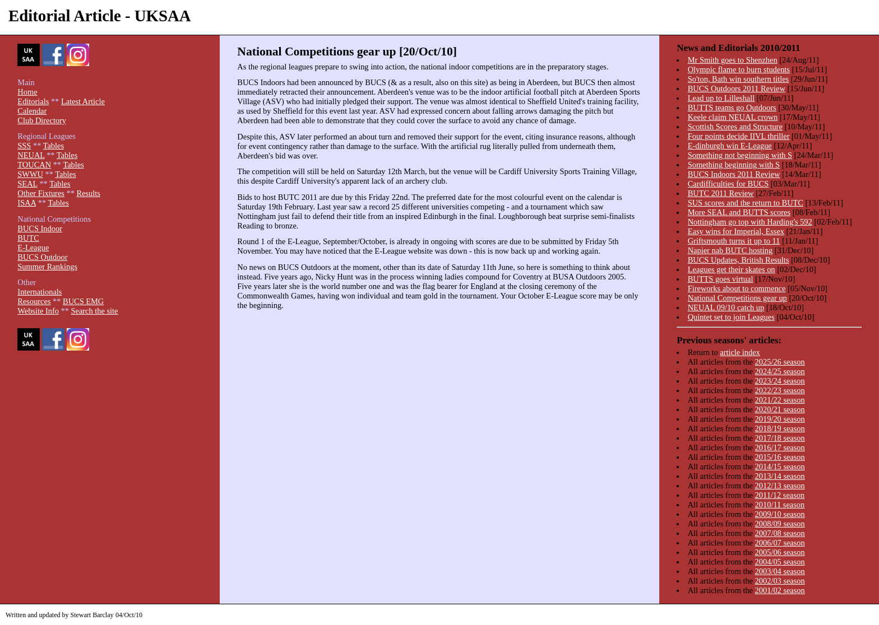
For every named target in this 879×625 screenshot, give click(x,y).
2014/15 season (780, 466)
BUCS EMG (83, 301)
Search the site (94, 310)
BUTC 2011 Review (721, 193)
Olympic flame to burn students (739, 69)
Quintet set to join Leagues (731, 316)
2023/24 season (780, 380)
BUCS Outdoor (42, 257)
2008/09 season (780, 523)
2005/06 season (780, 552)
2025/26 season (780, 361)
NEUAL (30, 155)
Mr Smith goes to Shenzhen (733, 59)
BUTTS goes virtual (720, 278)
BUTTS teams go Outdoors (732, 107)
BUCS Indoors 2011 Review (734, 174)
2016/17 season (780, 447)
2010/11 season (780, 504)
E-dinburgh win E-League (730, 145)
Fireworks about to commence (737, 288)
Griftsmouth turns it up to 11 (734, 240)
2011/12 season (780, 495)
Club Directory (41, 120)
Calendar (32, 110)
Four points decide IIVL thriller (739, 136)
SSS (24, 145)
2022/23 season (780, 390)
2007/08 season (780, 533)
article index (740, 352)
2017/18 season (780, 437)
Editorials (33, 101)
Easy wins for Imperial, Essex (736, 231)
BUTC (28, 238)
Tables (53, 145)
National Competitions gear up (737, 297)
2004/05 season (780, 561)
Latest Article (83, 101)
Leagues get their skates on (731, 269)
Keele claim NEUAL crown (733, 117)
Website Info (38, 310)
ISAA (26, 202)
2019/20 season (780, 418)
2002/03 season (780, 580)
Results (88, 193)
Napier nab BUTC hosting (730, 250)
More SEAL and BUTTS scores (739, 212)
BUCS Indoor (39, 228)
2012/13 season (780, 485)
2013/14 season (780, 476)
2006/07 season (780, 542)
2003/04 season (780, 571)
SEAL (27, 183)
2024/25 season (780, 371)
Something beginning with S (734, 164)
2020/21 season (780, 409)
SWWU (30, 174)
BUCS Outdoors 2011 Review (736, 88)
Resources (33, 301)
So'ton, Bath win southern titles (738, 78)
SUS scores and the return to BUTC (745, 202)
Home (27, 91)
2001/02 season (780, 590)
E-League (33, 247)
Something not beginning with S (740, 155)
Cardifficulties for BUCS (728, 183)
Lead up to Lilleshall (721, 98)
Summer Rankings (47, 266)
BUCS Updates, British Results (738, 259)
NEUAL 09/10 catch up (726, 307)
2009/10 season (780, 514)
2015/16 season (780, 457)
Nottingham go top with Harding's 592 (750, 221)
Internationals (39, 291)
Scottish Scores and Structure (735, 126)
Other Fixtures (40, 193)
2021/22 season (780, 399)
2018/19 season (780, 428)
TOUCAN (34, 164)
